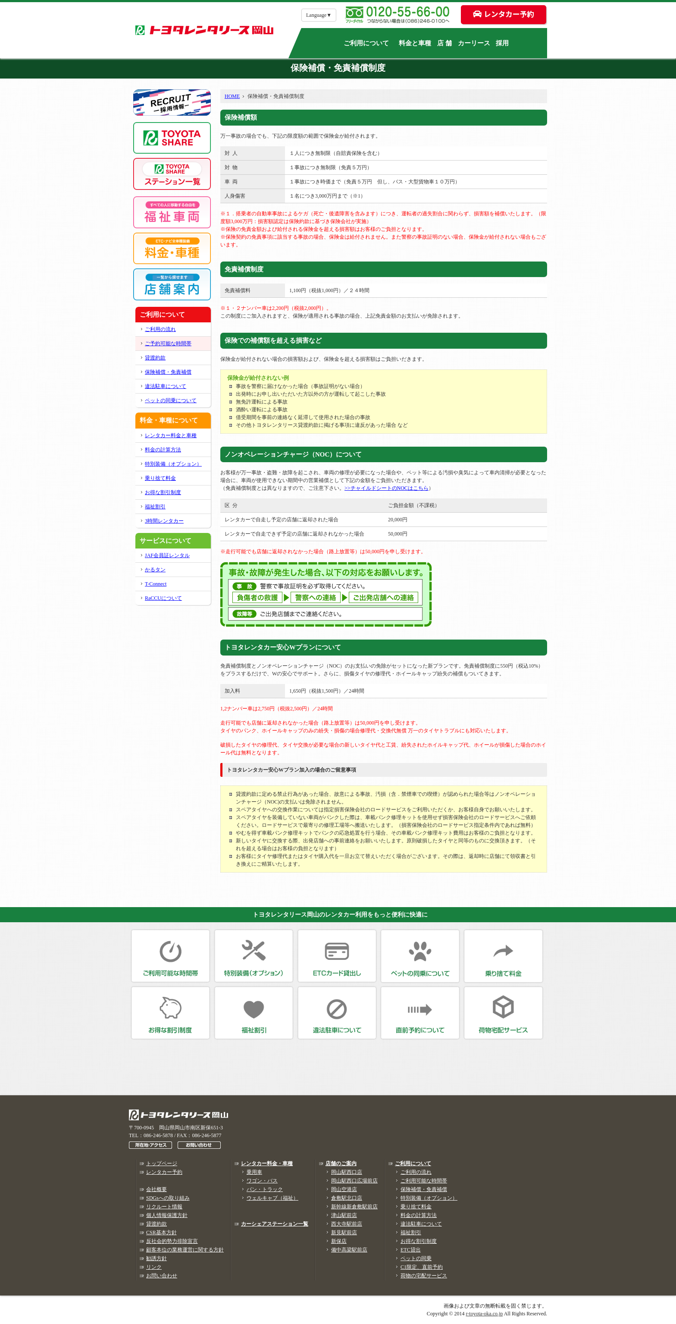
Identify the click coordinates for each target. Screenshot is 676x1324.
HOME (232, 96)
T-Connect (155, 584)
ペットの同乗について (171, 400)
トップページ (161, 1163)
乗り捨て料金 (160, 478)
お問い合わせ (161, 1276)
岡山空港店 (344, 1189)
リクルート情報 (164, 1207)
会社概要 (156, 1189)
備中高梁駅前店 (349, 1250)
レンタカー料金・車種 (267, 1163)
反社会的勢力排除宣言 (172, 1241)
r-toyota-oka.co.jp (484, 1314)
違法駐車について (165, 386)
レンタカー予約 (164, 1172)
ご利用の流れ (160, 329)
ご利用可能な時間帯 (424, 1181)
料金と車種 (415, 43)
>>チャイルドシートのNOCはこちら (386, 488)
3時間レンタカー (164, 521)
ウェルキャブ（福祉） (272, 1198)
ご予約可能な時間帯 (168, 343)
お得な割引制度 (163, 492)
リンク (154, 1267)
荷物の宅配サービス (424, 1276)
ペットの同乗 (416, 1258)
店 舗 (444, 43)
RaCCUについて (163, 598)
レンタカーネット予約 (426, 1066)
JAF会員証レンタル (167, 555)
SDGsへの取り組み (168, 1198)
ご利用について (366, 43)
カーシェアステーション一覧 (274, 1224)
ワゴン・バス (262, 1181)
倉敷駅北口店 (346, 1198)
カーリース (474, 43)
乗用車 (254, 1172)
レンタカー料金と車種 (171, 435)
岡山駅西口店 (346, 1172)
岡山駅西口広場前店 (354, 1181)
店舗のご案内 (341, 1163)
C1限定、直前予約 (422, 1267)
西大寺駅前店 (346, 1224)
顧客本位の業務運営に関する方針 (185, 1250)
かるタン (155, 570)
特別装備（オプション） (173, 464)
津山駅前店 (344, 1215)
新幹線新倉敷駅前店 (354, 1207)
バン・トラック (265, 1189)
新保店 (339, 1241)
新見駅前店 (344, 1232)
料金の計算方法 (163, 450)
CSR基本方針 (161, 1232)
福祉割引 (155, 507)
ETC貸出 (411, 1250)
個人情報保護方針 (167, 1215)
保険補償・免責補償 (168, 372)
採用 (502, 43)
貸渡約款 (155, 358)
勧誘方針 (156, 1258)
